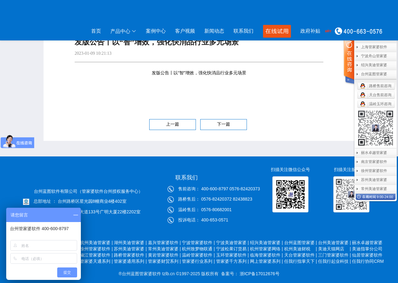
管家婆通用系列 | (130, 261)
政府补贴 (310, 31)
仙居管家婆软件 (368, 255)
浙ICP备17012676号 (259, 273)
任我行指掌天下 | (300, 261)
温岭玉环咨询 (380, 104)
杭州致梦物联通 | (198, 248)
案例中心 (156, 31)
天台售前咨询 (380, 95)
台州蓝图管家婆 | (300, 242)
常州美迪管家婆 (374, 189)
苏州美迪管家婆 (374, 180)
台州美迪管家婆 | (334, 242)
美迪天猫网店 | (334, 248)
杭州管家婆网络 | (266, 248)
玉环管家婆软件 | (232, 255)
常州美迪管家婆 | (164, 248)
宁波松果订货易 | (232, 248)
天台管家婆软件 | (300, 255)
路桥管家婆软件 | (130, 255)
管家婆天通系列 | (96, 261)
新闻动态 (214, 31)
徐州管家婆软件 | (96, 248)
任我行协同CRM (368, 261)
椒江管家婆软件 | (96, 255)
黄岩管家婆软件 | (164, 255)
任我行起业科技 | (334, 261)
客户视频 (185, 31)
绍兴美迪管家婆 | (266, 242)
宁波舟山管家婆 (374, 56)
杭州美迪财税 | (300, 248)
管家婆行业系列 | (198, 261)
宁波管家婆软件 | (198, 242)
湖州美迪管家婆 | (130, 242)
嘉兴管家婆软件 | (164, 242)
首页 (96, 31)
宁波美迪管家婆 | (232, 242)
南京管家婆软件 (374, 162)
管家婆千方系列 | (232, 261)
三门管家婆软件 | (334, 255)
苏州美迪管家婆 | (130, 248)
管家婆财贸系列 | (164, 261)
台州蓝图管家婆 (374, 74)
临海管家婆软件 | (266, 255)
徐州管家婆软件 (374, 171)
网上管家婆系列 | (266, 261)
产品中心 (123, 31)
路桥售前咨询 (380, 86)
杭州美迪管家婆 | (96, 242)
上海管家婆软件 (374, 47)
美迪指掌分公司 (368, 248)
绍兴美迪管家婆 (374, 65)
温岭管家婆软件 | (198, 255)
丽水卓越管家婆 (368, 242)
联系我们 (243, 31)
